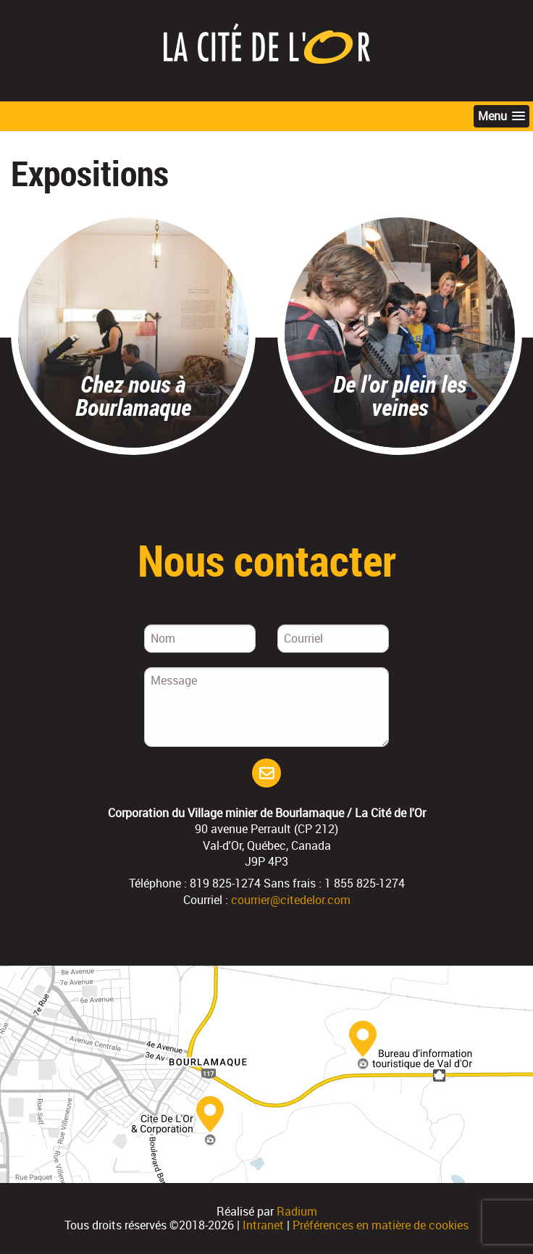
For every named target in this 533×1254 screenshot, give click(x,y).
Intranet (263, 1225)
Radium (297, 1211)
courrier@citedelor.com (291, 900)
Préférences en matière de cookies (381, 1225)
